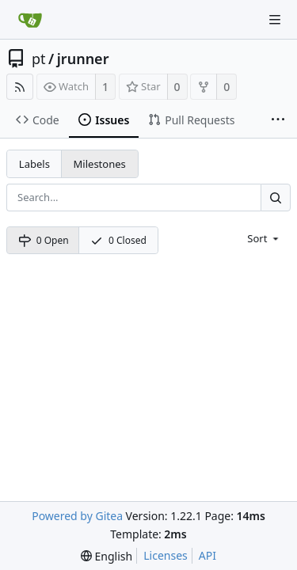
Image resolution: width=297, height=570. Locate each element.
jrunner (83, 58)
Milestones (100, 164)
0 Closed (118, 240)
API (207, 555)
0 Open (43, 240)
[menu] (264, 238)
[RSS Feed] (19, 87)
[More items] (278, 120)
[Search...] (276, 197)
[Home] (30, 20)
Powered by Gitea (77, 515)
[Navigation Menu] (275, 20)
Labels (34, 164)
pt (39, 58)
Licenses (165, 555)
